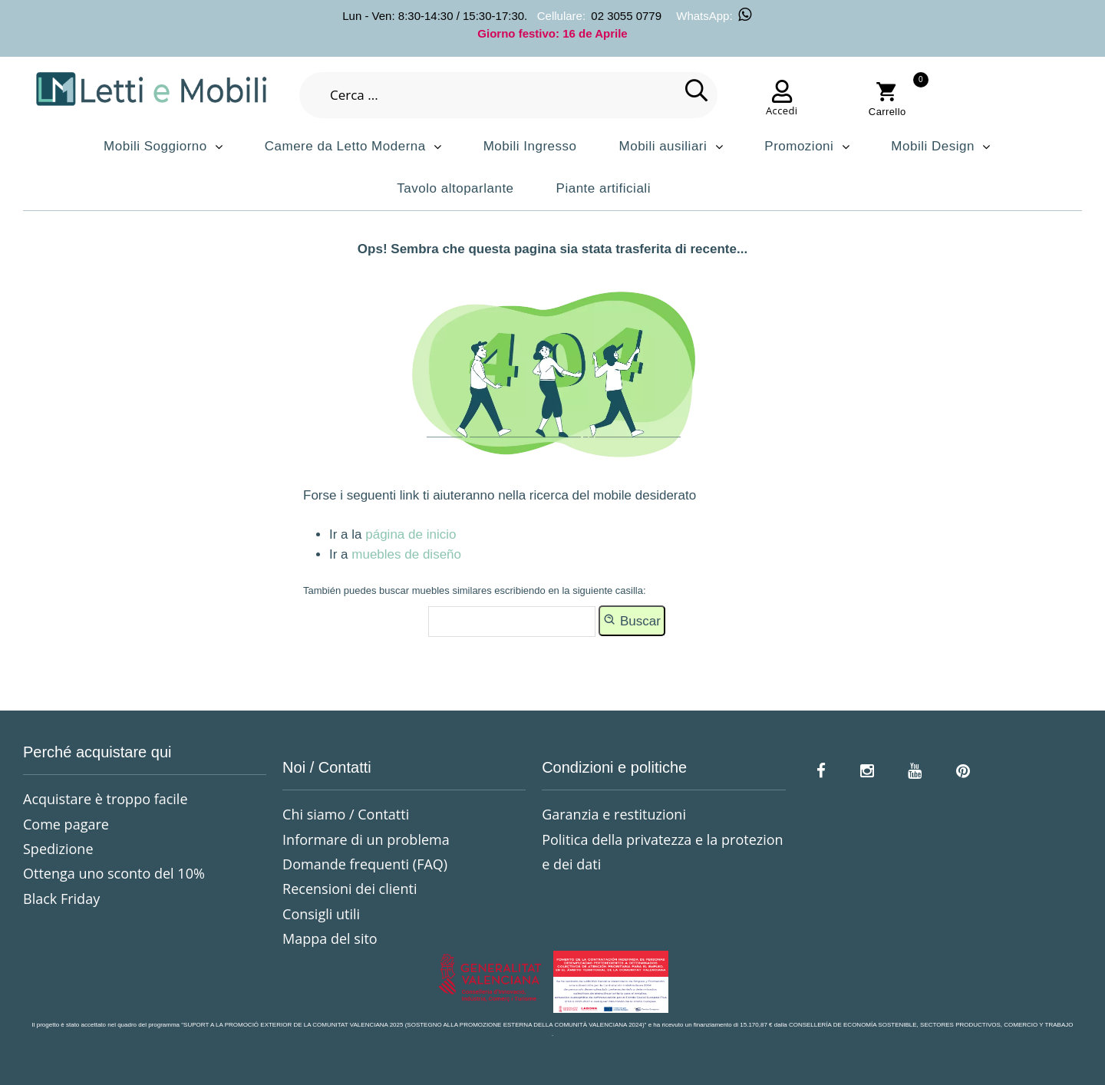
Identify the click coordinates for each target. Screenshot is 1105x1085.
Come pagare (66, 824)
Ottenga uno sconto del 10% (114, 873)
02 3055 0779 (626, 15)
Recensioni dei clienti (349, 888)
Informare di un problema (366, 839)
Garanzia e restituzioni (614, 814)
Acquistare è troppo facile (105, 799)
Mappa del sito (330, 938)
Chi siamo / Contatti (345, 814)
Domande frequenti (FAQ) (364, 864)
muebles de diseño (406, 554)
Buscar (632, 620)
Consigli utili (321, 914)
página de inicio (410, 534)
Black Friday (61, 898)
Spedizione (58, 848)
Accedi (782, 110)
